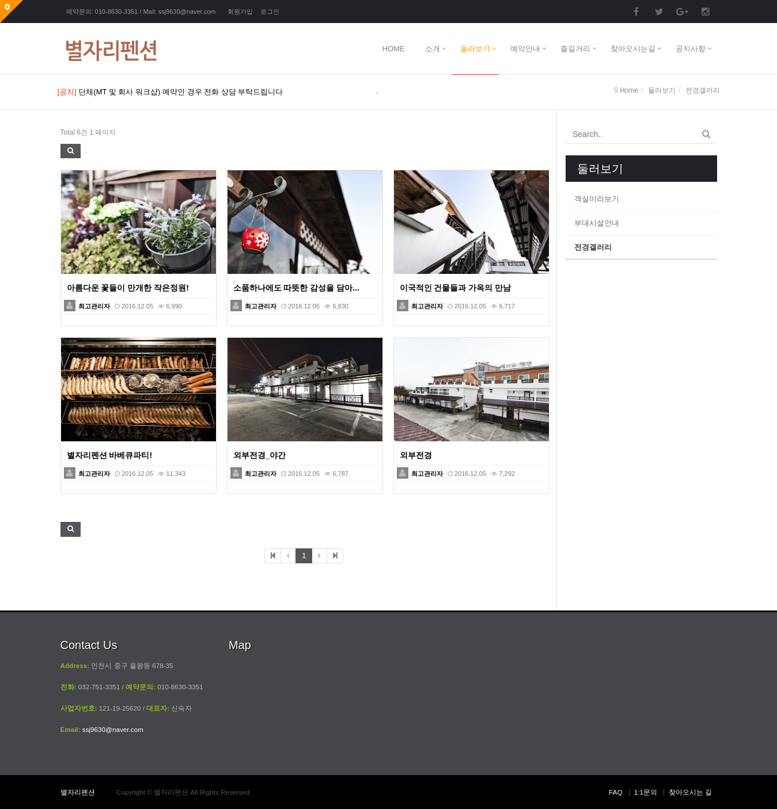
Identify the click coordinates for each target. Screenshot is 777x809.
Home (629, 90)
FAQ (615, 792)
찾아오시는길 (633, 48)
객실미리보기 (596, 198)
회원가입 (240, 11)
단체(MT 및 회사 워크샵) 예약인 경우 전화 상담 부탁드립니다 (180, 91)
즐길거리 (575, 48)
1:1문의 (645, 792)
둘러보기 (475, 48)
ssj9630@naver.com (187, 11)
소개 (432, 48)
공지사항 (691, 48)
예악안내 (525, 48)
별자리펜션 (77, 792)
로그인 (269, 11)
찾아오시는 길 (690, 792)
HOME (393, 48)
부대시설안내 (596, 223)
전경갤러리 (593, 247)
